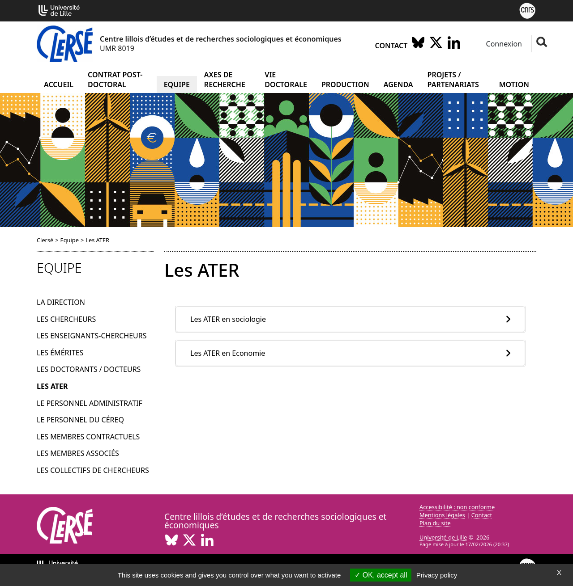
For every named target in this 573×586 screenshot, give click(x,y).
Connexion (503, 44)
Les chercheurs (66, 319)
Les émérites (60, 353)
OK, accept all (381, 575)
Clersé (45, 240)
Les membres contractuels (88, 437)
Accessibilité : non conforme (457, 507)
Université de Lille (443, 537)
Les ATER (52, 386)
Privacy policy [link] (437, 575)
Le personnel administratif (89, 403)
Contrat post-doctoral (115, 79)
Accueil (58, 84)
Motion (514, 84)
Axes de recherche (224, 79)
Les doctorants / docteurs (89, 369)
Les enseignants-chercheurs (92, 336)
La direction (61, 302)
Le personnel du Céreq (80, 420)
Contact (391, 46)
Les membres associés (78, 453)
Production (345, 84)
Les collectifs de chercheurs (93, 470)
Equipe (177, 84)
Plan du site (435, 523)
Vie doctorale (286, 79)
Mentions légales (442, 515)
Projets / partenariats (453, 79)
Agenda (398, 84)
